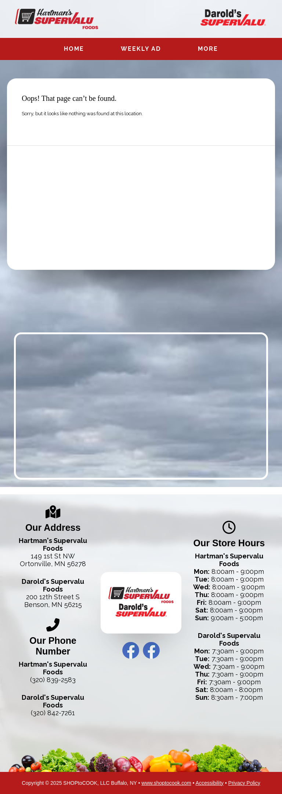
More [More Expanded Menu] (208, 48)
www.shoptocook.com (166, 783)
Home (74, 48)
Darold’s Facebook (151, 650)
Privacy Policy (244, 783)
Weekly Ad (141, 48)
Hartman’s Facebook (130, 650)
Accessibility (210, 783)
